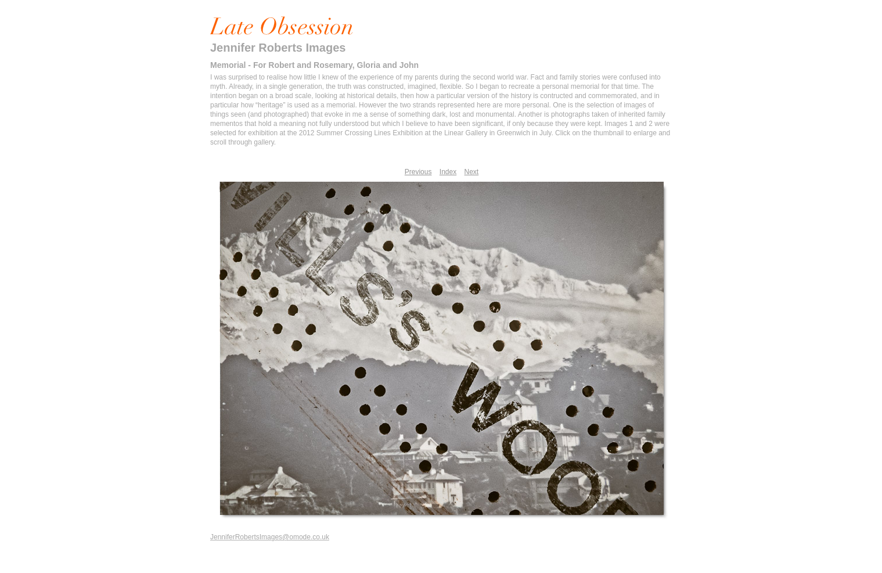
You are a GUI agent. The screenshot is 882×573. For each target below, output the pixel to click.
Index (448, 172)
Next (472, 172)
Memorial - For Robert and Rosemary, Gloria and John (314, 65)
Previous (418, 172)
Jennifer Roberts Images (277, 47)
